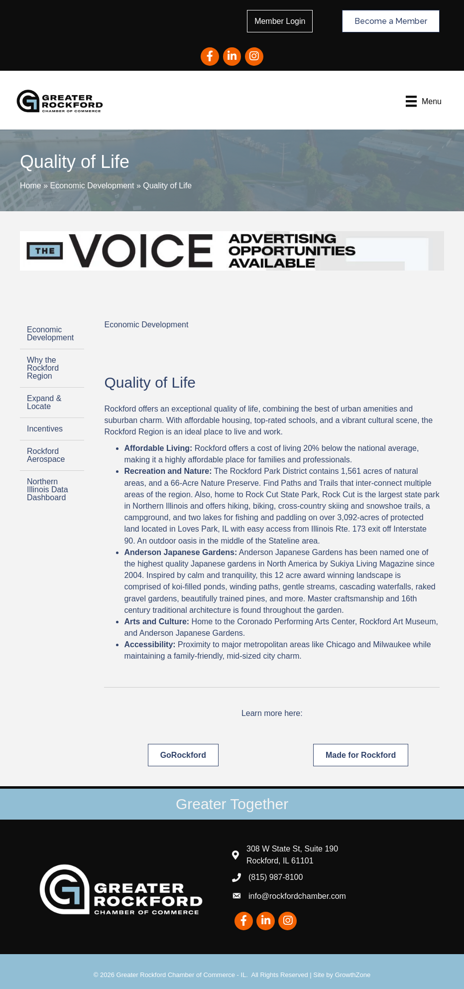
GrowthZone (353, 974)
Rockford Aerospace (46, 454)
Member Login (282, 21)
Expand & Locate (44, 402)
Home (30, 184)
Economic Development (92, 184)
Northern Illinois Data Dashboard (47, 489)
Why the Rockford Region (43, 367)
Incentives (45, 428)
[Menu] (418, 101)
